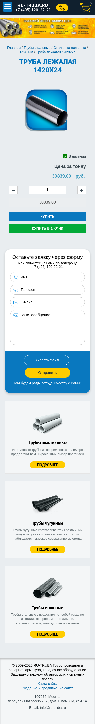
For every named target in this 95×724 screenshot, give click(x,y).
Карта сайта (48, 684)
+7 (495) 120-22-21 (33, 10)
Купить (47, 217)
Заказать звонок (62, 7)
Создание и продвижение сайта (47, 688)
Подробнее (47, 465)
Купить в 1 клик (47, 228)
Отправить (47, 372)
